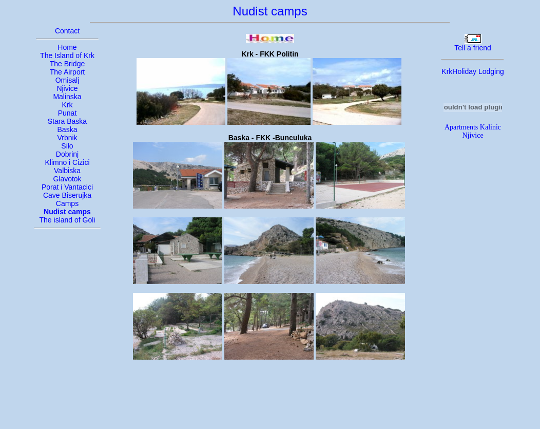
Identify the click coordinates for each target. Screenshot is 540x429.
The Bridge (67, 64)
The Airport (67, 72)
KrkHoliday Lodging (472, 71)
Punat (67, 113)
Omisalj (67, 80)
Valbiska (67, 170)
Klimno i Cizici (67, 162)
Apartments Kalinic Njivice (473, 131)
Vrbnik (67, 138)
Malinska (67, 96)
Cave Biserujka (67, 195)
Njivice (67, 88)
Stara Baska (67, 121)
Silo (67, 146)
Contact (67, 31)
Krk (67, 105)
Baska (67, 129)
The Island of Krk (67, 55)
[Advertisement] (270, 399)
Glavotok (67, 179)
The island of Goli (67, 220)
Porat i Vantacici (67, 187)
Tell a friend (472, 48)
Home (66, 47)
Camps (67, 203)
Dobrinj (67, 154)
